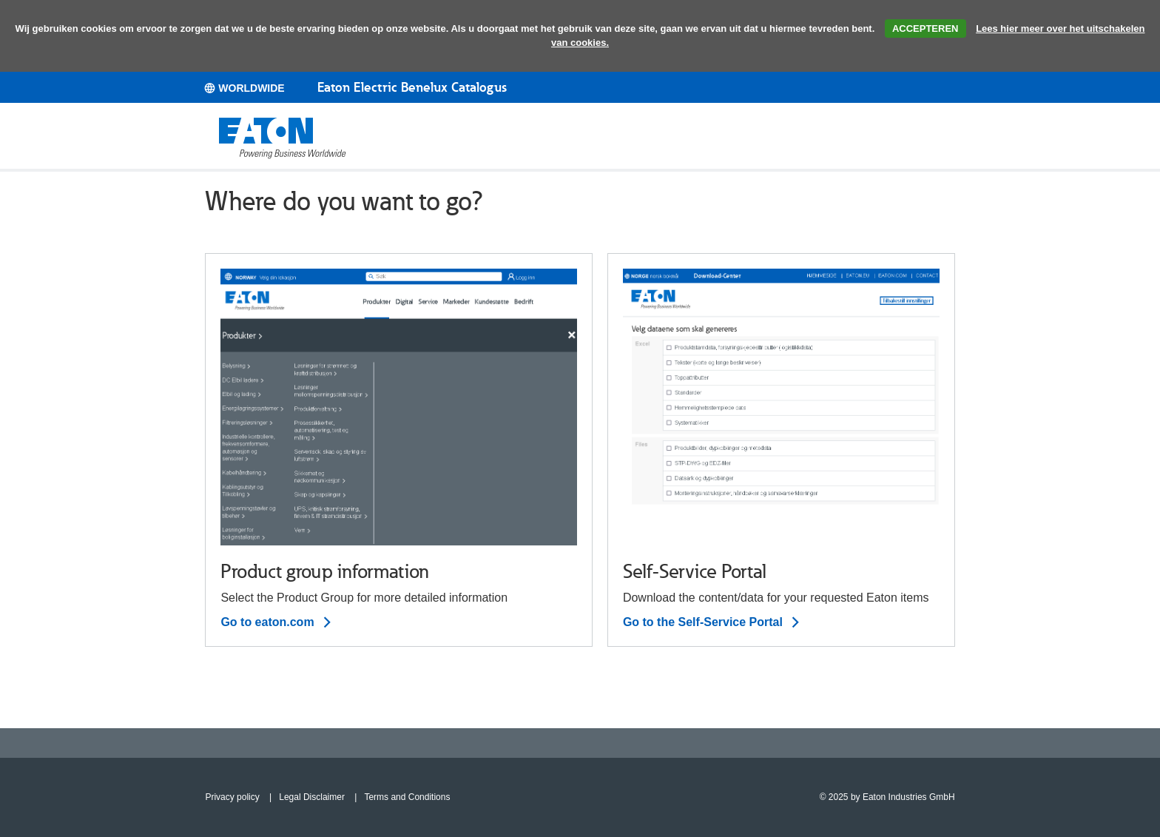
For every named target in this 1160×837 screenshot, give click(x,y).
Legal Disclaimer (312, 797)
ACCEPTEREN (925, 28)
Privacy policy (232, 797)
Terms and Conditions (407, 797)
